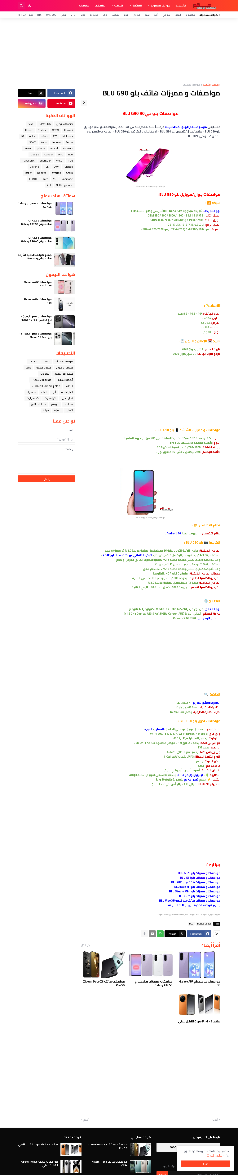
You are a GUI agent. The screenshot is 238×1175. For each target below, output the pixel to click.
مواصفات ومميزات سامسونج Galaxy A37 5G (153, 983)
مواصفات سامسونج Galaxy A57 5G (199, 983)
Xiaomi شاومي (64, 123)
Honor (29, 130)
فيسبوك (31, 392)
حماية (57, 410)
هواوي (136, 15)
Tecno (69, 142)
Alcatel (54, 148)
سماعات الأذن (38, 404)
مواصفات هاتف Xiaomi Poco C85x (109, 1163)
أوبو (156, 15)
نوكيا (105, 15)
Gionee (68, 166)
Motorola (68, 136)
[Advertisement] (119, 51)
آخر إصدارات (50, 398)
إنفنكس (116, 15)
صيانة (46, 410)
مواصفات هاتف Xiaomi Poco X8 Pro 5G (104, 983)
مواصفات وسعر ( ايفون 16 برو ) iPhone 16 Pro (35, 335)
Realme (42, 130)
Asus (44, 142)
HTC (39, 15)
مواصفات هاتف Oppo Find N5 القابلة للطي (39, 1163)
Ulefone (34, 166)
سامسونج (190, 15)
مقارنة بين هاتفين (41, 379)
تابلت (28, 367)
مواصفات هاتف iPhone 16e (37, 300)
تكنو (31, 15)
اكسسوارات (33, 398)
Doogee (41, 172)
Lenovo (56, 142)
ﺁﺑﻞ (54, 392)
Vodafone (67, 178)
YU (54, 178)
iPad (70, 160)
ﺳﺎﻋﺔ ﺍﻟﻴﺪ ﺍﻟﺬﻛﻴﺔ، (64, 373)
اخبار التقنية (67, 392)
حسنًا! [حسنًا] (205, 1163)
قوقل (82, 15)
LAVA (56, 166)
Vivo (31, 123)
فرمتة (47, 361)
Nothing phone (64, 185)
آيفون (178, 15)
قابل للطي (67, 398)
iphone (41, 148)
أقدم (86, 1120)
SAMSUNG (45, 123)
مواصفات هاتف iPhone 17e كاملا (37, 283)
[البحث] (21, 5)
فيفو (147, 15)
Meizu (28, 148)
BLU (191, 924)
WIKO (59, 160)
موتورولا (94, 15)
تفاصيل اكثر (216, 1155)
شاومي (166, 15)
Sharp (69, 172)
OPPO (55, 130)
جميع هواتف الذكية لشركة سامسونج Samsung (35, 256)
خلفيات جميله (43, 367)
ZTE (73, 15)
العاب (44, 392)
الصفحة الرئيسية (211, 84)
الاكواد (69, 385)
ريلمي (63, 15)
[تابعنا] (23, 14)
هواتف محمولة (160, 5)
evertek (56, 172)
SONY (32, 142)
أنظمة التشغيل (65, 379)
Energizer (45, 160)
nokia (32, 136)
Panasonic (28, 160)
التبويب (119, 5)
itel (49, 185)
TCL (46, 166)
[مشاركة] (84, 103)
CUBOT (33, 178)
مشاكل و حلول (64, 367)
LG (22, 136)
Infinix (44, 136)
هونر (126, 15)
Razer (28, 172)
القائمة (137, 5)
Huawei (68, 130)
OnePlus (51, 15)
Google (35, 154)
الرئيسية (181, 5)
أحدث (215, 1120)
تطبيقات (100, 5)
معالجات (68, 404)
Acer (45, 178)
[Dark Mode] (30, 5)
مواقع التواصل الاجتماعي (46, 385)
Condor (48, 154)
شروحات (84, 5)
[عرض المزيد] (144, 933)
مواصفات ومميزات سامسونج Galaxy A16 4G (36, 239)
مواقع (55, 404)
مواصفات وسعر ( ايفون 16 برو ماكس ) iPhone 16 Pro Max (35, 320)
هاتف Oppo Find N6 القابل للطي (199, 1021)
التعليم (69, 410)
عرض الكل (86, 945)
